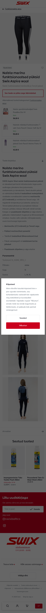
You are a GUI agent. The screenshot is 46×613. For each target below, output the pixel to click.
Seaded (23, 318)
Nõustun (23, 326)
